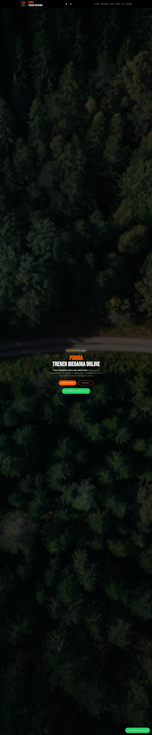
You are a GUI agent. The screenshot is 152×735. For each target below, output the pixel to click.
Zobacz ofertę (67, 383)
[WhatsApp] (71, 4)
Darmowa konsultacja (76, 391)
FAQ (122, 4)
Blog (112, 4)
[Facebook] (66, 4)
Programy (105, 4)
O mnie (97, 4)
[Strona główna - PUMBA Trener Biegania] (31, 3)
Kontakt (129, 4)
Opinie (117, 4)
